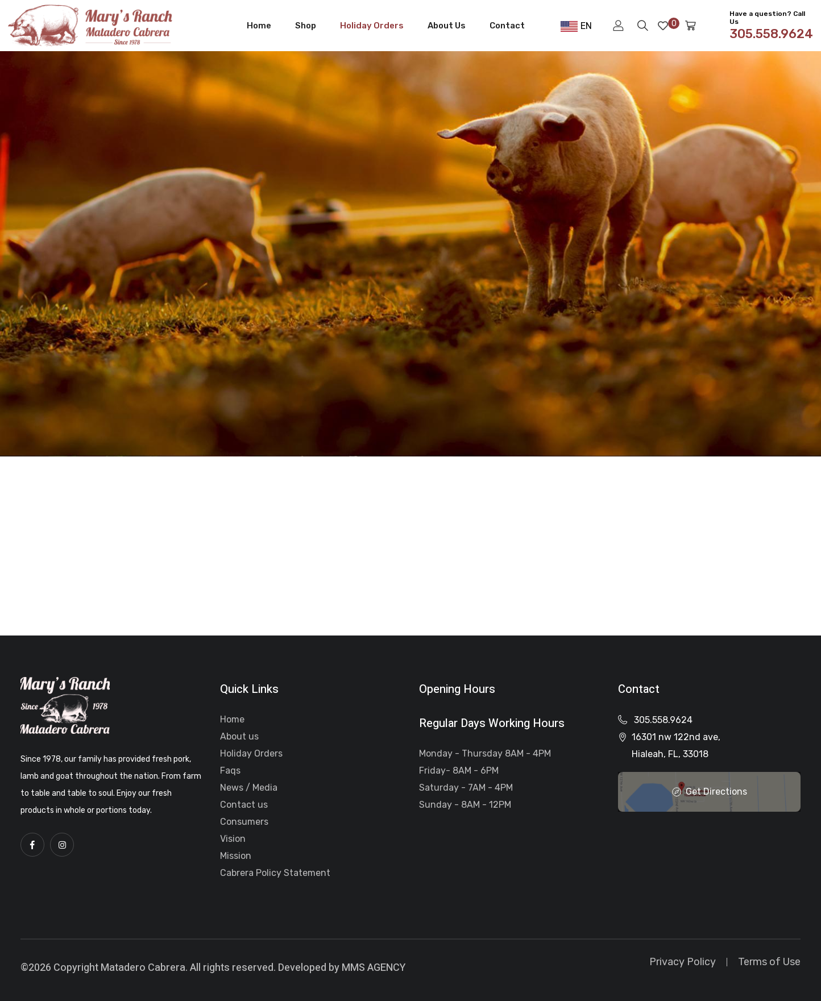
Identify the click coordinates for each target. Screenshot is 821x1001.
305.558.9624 (663, 720)
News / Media (248, 787)
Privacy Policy (682, 962)
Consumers (244, 821)
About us (239, 736)
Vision (233, 838)
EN (576, 26)
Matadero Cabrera (143, 967)
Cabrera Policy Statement (275, 872)
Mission (235, 855)
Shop (305, 25)
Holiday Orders (372, 25)
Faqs (230, 770)
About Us (447, 25)
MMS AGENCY (373, 967)
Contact (507, 25)
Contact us (244, 804)
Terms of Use (769, 962)
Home (259, 25)
